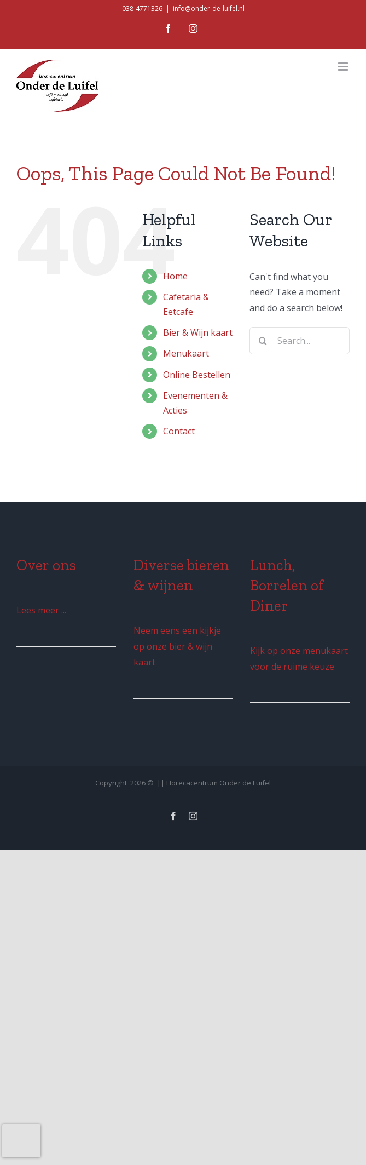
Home (175, 276)
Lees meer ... (41, 610)
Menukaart (186, 353)
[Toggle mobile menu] (344, 66)
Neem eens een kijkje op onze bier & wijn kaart (177, 646)
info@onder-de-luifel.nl (209, 8)
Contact (179, 431)
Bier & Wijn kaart (198, 332)
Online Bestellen (196, 375)
